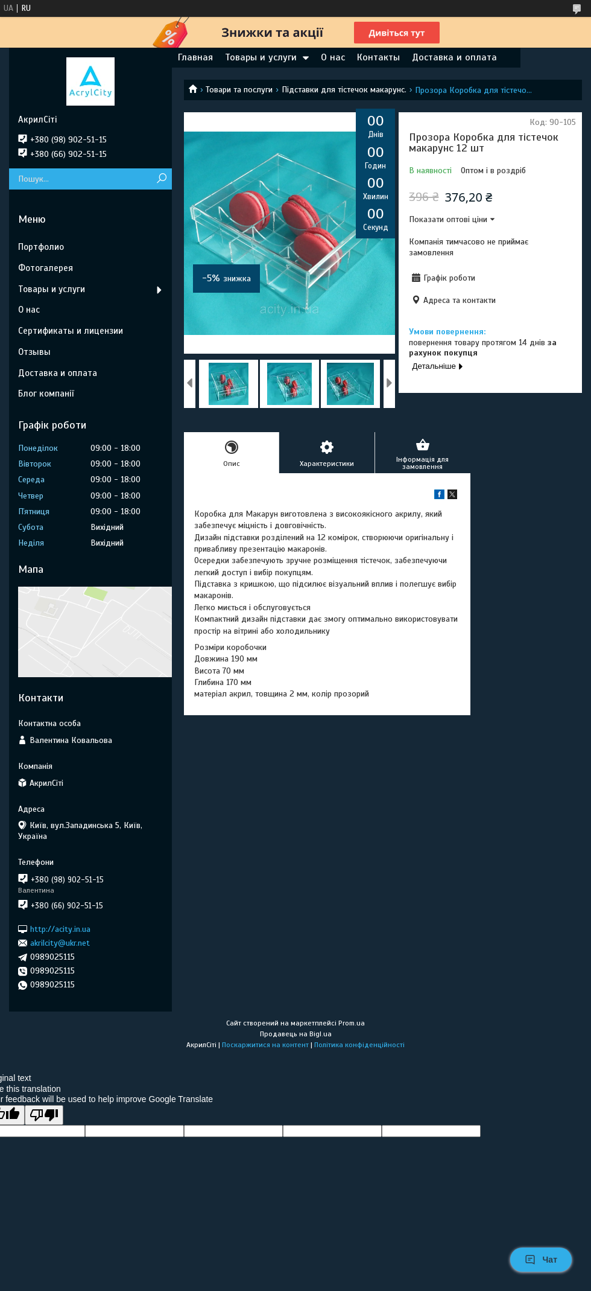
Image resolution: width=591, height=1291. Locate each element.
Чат (541, 1259)
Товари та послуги (239, 89)
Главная (195, 57)
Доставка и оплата (454, 57)
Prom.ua (351, 1023)
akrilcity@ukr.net (60, 943)
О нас (333, 57)
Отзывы (34, 351)
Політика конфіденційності (359, 1045)
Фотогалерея (45, 268)
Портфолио (41, 246)
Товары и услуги (261, 57)
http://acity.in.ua (60, 928)
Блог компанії (46, 393)
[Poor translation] (44, 1115)
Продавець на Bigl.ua (296, 1034)
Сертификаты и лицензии (70, 330)
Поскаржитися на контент (265, 1045)
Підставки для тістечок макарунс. (344, 89)
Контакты (378, 57)
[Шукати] (161, 179)
